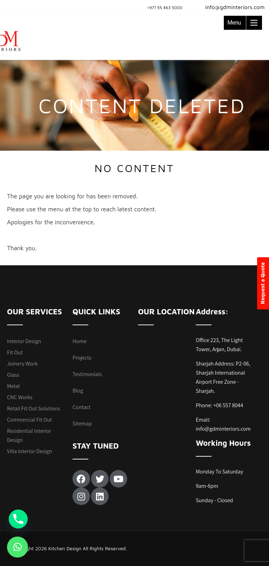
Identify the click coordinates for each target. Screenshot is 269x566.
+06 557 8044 (228, 405)
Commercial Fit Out (29, 419)
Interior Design (24, 341)
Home (80, 341)
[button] (17, 547)
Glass (13, 375)
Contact (82, 407)
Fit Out (15, 352)
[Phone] (18, 519)
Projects (82, 357)
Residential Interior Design (29, 435)
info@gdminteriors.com (231, 7)
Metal (13, 386)
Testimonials (87, 374)
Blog (78, 390)
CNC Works (20, 397)
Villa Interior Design (29, 451)
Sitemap (82, 423)
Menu (234, 22)
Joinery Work (22, 363)
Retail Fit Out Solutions (33, 408)
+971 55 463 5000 (164, 7)
